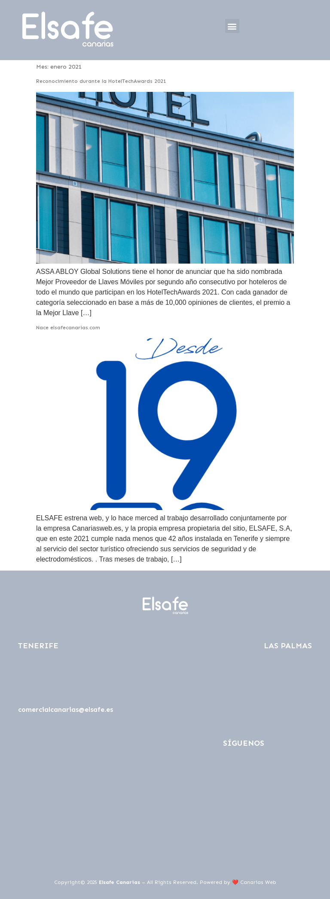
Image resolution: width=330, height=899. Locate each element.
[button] (232, 26)
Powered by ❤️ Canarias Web (238, 882)
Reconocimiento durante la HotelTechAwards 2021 (101, 81)
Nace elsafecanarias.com (68, 328)
